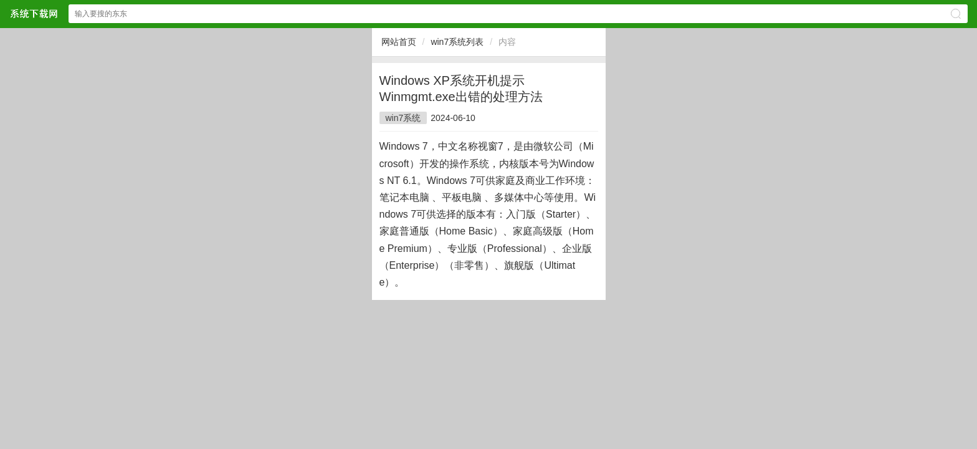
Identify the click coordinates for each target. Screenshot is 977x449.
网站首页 (398, 42)
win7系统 (403, 118)
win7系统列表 (457, 42)
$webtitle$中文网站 (33, 13)
